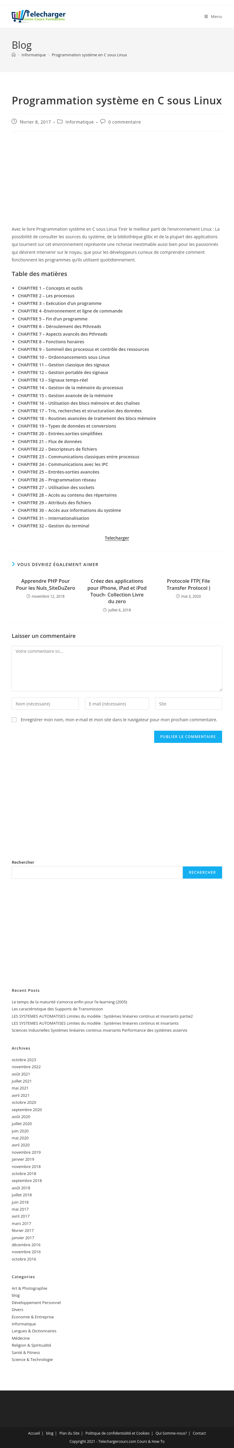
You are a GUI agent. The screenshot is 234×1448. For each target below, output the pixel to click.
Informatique (80, 122)
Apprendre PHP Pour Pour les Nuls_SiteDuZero (45, 584)
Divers (17, 1309)
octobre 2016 (24, 1259)
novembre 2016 (26, 1251)
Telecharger (117, 538)
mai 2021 (20, 1088)
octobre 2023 (24, 1059)
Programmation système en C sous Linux (89, 55)
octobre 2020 (24, 1102)
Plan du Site (69, 1433)
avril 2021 (21, 1095)
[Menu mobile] (213, 16)
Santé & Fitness (26, 1352)
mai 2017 (20, 1209)
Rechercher (23, 862)
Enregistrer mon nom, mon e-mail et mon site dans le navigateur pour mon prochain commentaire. (119, 719)
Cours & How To (151, 1441)
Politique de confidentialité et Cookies (118, 1433)
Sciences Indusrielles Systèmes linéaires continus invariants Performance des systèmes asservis (99, 1030)
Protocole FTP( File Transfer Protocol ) (188, 584)
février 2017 (23, 1230)
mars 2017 (21, 1223)
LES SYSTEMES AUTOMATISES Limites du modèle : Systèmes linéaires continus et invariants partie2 (102, 1016)
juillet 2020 (22, 1123)
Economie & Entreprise (33, 1317)
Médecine (21, 1338)
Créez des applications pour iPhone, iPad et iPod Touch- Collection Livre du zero (117, 591)
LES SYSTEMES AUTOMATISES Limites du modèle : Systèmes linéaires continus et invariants (95, 1023)
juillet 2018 (22, 1195)
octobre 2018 (24, 1173)
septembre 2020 (27, 1109)
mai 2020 (20, 1138)
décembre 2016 (26, 1244)
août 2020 (21, 1116)
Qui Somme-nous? (171, 1433)
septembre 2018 (27, 1180)
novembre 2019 (26, 1152)
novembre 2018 (26, 1166)
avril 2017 (21, 1216)
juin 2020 (20, 1131)
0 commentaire (124, 122)
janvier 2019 (23, 1159)
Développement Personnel (36, 1302)
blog (16, 1295)
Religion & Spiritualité (31, 1345)
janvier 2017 (23, 1237)
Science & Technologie (32, 1359)
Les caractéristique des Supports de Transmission (57, 1009)
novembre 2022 (26, 1066)
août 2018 (21, 1188)
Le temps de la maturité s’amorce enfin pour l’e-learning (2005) (69, 1002)
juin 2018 (20, 1202)
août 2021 (21, 1074)
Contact (199, 1433)
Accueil (34, 1433)
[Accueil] (14, 55)
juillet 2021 (22, 1081)
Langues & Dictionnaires (34, 1331)
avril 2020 (21, 1145)
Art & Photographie (29, 1288)
